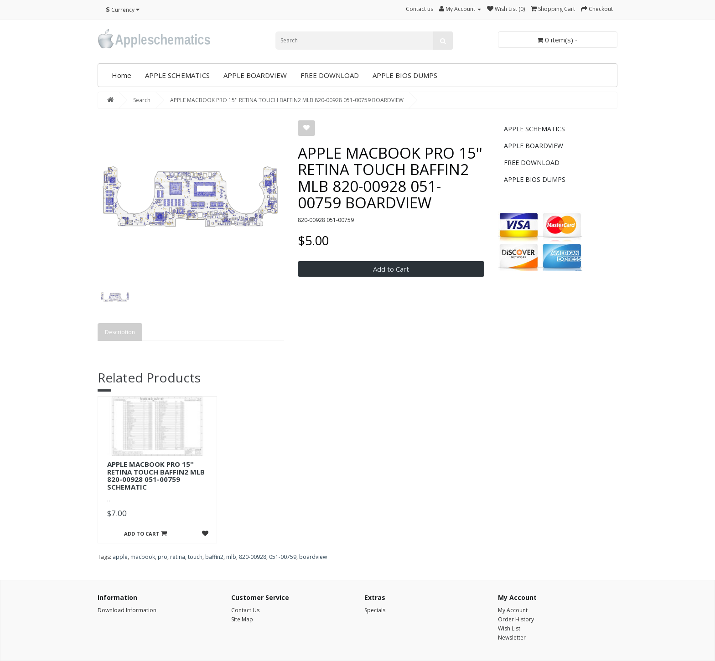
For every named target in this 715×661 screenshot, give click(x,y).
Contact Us (245, 610)
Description (120, 332)
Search (141, 100)
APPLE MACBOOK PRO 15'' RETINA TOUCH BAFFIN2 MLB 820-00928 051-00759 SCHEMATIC (156, 475)
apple (120, 557)
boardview (313, 557)
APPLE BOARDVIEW (255, 75)
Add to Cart (391, 269)
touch (195, 557)
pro (162, 557)
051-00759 (282, 557)
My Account (513, 610)
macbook (142, 557)
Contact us (419, 9)
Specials (374, 610)
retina (177, 557)
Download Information (127, 610)
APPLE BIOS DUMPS (405, 75)
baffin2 (214, 557)
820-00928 (252, 557)
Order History (516, 619)
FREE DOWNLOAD (330, 75)
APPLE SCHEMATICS (177, 75)
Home (121, 75)
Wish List (509, 628)
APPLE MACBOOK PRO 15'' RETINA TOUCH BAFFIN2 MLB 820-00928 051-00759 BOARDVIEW (287, 100)
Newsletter (512, 637)
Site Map (242, 619)
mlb (231, 557)
